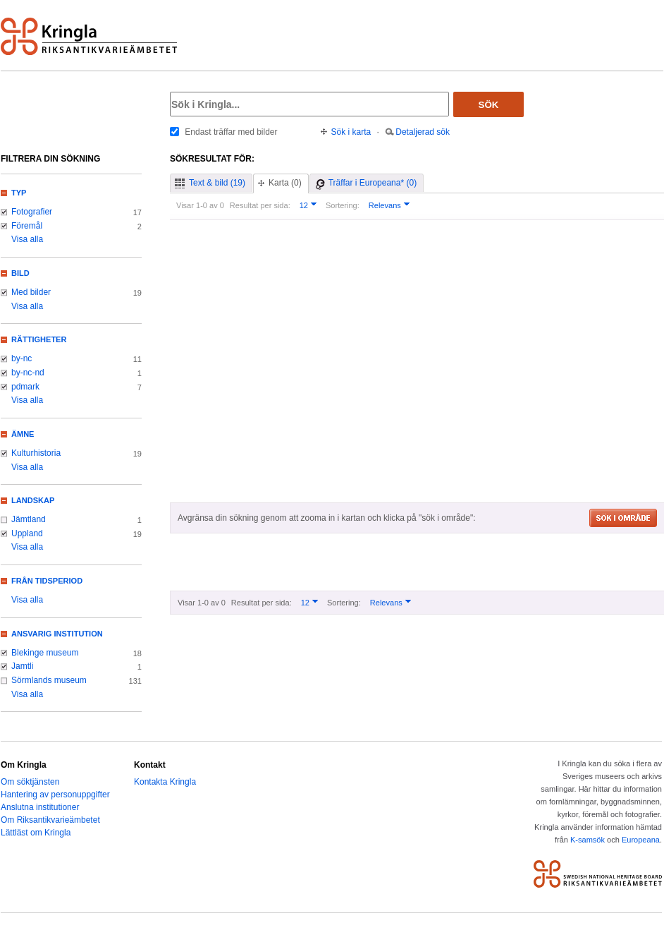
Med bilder (31, 292)
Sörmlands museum (49, 680)
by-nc (21, 358)
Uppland (27, 533)
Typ (18, 192)
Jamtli (22, 666)
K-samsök (587, 839)
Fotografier (31, 212)
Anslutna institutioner (40, 807)
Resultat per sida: (260, 205)
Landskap (32, 500)
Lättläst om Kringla (35, 833)
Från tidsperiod (46, 580)
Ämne (22, 434)
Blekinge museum (45, 653)
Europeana (641, 839)
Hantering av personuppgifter (55, 794)
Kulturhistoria (36, 453)
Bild (20, 273)
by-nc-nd (27, 373)
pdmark (25, 387)
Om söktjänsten (30, 782)
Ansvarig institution (57, 633)
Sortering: (342, 205)
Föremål (26, 226)
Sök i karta (351, 132)
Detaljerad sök (422, 132)
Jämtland (28, 519)
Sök (489, 104)
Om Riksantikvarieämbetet (50, 820)
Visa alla (27, 239)
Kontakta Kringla (165, 782)
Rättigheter (38, 339)
